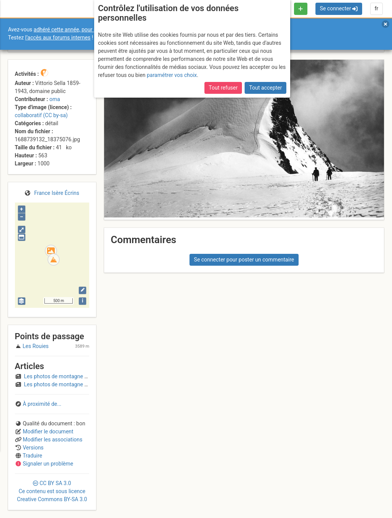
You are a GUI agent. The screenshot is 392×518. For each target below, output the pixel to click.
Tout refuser (223, 88)
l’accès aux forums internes (58, 37)
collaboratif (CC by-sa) (41, 115)
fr (376, 8)
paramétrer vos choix (172, 75)
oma (54, 99)
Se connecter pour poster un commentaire (244, 260)
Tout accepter (265, 88)
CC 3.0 (52, 491)
